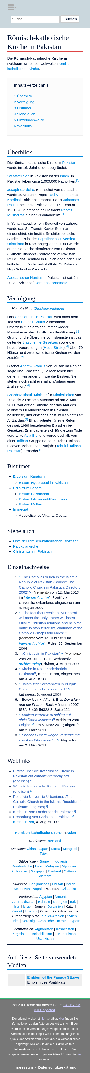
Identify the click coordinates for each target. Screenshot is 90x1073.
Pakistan (69, 163)
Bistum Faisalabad (34, 494)
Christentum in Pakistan (34, 317)
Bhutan (57, 884)
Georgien (60, 902)
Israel (27, 906)
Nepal (37, 889)
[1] (77, 180)
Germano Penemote (51, 283)
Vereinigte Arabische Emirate (44, 921)
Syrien (72, 916)
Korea (55, 849)
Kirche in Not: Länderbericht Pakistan (43, 812)
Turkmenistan (65, 934)
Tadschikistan (41, 934)
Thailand (54, 871)
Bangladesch (39, 884)
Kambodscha (22, 866)
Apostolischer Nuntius (24, 277)
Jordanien (55, 906)
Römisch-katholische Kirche (38, 833)
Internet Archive (36, 597)
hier (43, 1018)
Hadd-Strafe (53, 347)
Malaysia (52, 866)
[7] (26, 419)
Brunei (45, 861)
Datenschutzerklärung (57, 1067)
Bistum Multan (30, 504)
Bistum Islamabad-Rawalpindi (43, 499)
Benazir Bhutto (33, 322)
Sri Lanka (68, 889)
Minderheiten (63, 395)
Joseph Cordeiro (20, 190)
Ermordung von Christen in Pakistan (42, 817)
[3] (77, 331)
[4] (67, 346)
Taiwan (45, 853)
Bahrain (44, 902)
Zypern (75, 921)
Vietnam (45, 876)
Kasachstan (65, 929)
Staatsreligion (18, 176)
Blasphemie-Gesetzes (40, 342)
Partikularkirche (25, 546)
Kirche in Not (23, 822)
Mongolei (70, 849)
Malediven (22, 889)
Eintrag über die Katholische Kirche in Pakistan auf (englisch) (43, 776)
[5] (22, 356)
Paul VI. (54, 195)
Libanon (31, 911)
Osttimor (70, 871)
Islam (64, 176)
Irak (73, 902)
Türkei (14, 921)
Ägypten (45, 897)
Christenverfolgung (48, 308)
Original (25, 725)
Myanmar (69, 866)
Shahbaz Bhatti (19, 395)
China (31, 849)
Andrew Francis (33, 366)
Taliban (22, 441)
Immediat (20, 509)
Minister (40, 395)
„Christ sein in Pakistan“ (41, 653)
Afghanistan (44, 929)
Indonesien (61, 861)
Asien (71, 833)
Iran (17, 906)
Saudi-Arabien (53, 916)
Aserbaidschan (24, 902)
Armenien (61, 897)
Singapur (38, 871)
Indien (70, 884)
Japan (43, 849)
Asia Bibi (31, 435)
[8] (40, 449)
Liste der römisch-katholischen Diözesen (46, 541)
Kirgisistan (20, 934)
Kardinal (14, 200)
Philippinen (19, 871)
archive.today (30, 664)
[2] (62, 213)
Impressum (23, 1067)
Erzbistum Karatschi (29, 476)
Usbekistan (45, 939)
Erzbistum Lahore (27, 488)
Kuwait (17, 911)
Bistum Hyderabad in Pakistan (43, 483)
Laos (38, 866)
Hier (61, 1018)
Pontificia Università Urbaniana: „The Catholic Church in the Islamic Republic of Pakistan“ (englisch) (47, 801)
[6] (28, 385)
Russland (54, 841)
